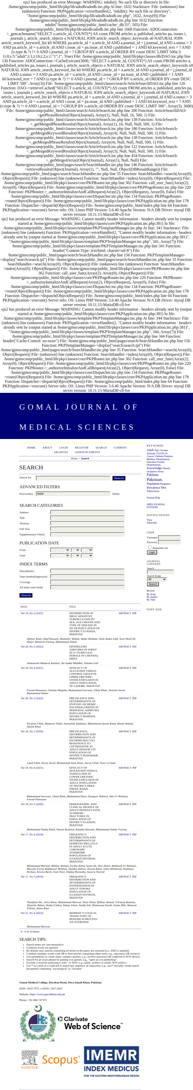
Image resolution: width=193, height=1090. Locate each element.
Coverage (25, 582)
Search (101, 447)
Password (152, 542)
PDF (134, 613)
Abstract (24, 523)
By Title (151, 599)
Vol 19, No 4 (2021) (32, 667)
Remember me (160, 548)
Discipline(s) (27, 570)
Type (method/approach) (33, 576)
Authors (24, 512)
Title (22, 517)
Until (22, 555)
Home (31, 447)
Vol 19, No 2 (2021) (32, 613)
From (23, 549)
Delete (116, 493)
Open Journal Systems (156, 505)
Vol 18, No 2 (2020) (32, 731)
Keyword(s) (26, 493)
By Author (152, 597)
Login (63, 447)
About (47, 447)
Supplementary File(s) (32, 534)
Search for (25, 477)
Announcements (87, 452)
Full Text (25, 528)
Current (120, 447)
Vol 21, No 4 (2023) (32, 912)
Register (82, 447)
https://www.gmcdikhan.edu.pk (47, 994)
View (149, 520)
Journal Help (153, 497)
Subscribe (152, 522)
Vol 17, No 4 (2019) (32, 834)
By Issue (151, 594)
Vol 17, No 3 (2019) (32, 876)
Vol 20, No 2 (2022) (32, 646)
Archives (61, 452)
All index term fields (31, 587)
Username (152, 537)
